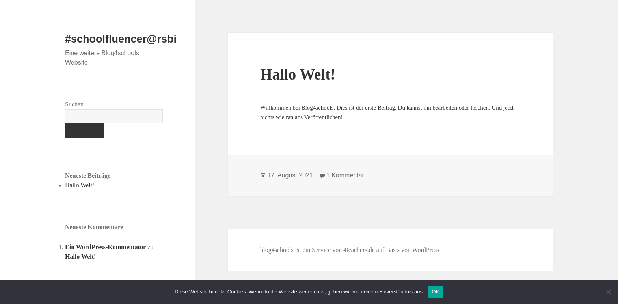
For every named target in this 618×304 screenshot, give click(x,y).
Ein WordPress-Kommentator (105, 247)
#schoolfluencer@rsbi (121, 39)
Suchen (74, 104)
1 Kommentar (345, 175)
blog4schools (276, 249)
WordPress (425, 249)
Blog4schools (318, 107)
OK (435, 292)
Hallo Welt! (79, 185)
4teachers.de (359, 249)
